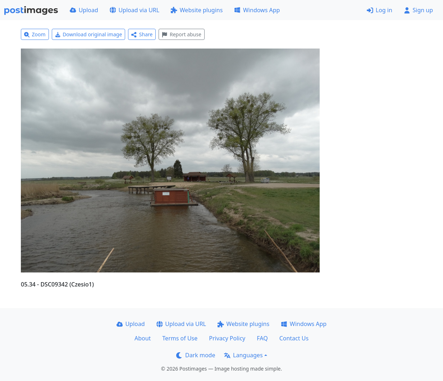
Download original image (88, 34)
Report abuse (181, 34)
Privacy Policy (227, 338)
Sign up (418, 10)
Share (141, 34)
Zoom (35, 34)
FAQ (262, 338)
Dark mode (195, 355)
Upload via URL (134, 10)
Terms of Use (179, 338)
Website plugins (197, 10)
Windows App (257, 10)
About (142, 338)
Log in (379, 10)
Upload (84, 10)
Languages (243, 355)
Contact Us (294, 338)
